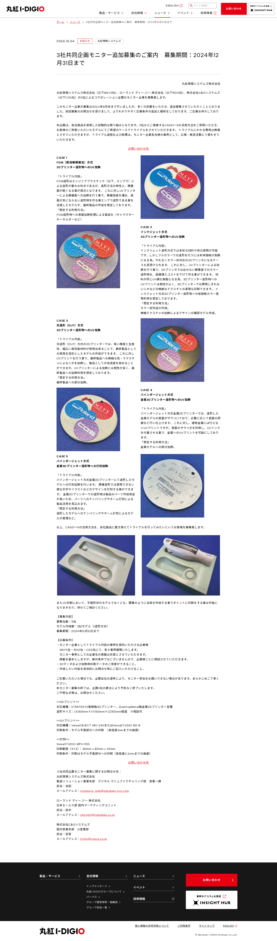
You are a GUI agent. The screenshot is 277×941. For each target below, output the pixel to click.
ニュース (162, 13)
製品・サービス (111, 13)
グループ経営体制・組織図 (103, 902)
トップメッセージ (98, 886)
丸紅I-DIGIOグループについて (105, 891)
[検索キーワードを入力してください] (202, 5)
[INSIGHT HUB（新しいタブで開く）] (261, 9)
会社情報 (139, 13)
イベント (185, 13)
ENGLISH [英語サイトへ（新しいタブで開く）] (174, 5)
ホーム (60, 22)
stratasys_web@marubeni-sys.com (104, 791)
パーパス (93, 896)
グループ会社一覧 (98, 907)
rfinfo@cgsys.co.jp (93, 839)
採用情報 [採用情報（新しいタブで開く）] (209, 13)
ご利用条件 (184, 925)
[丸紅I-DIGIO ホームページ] (25, 9)
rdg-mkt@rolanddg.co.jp (97, 815)
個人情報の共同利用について (152, 925)
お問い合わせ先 (138, 148)
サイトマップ (207, 925)
